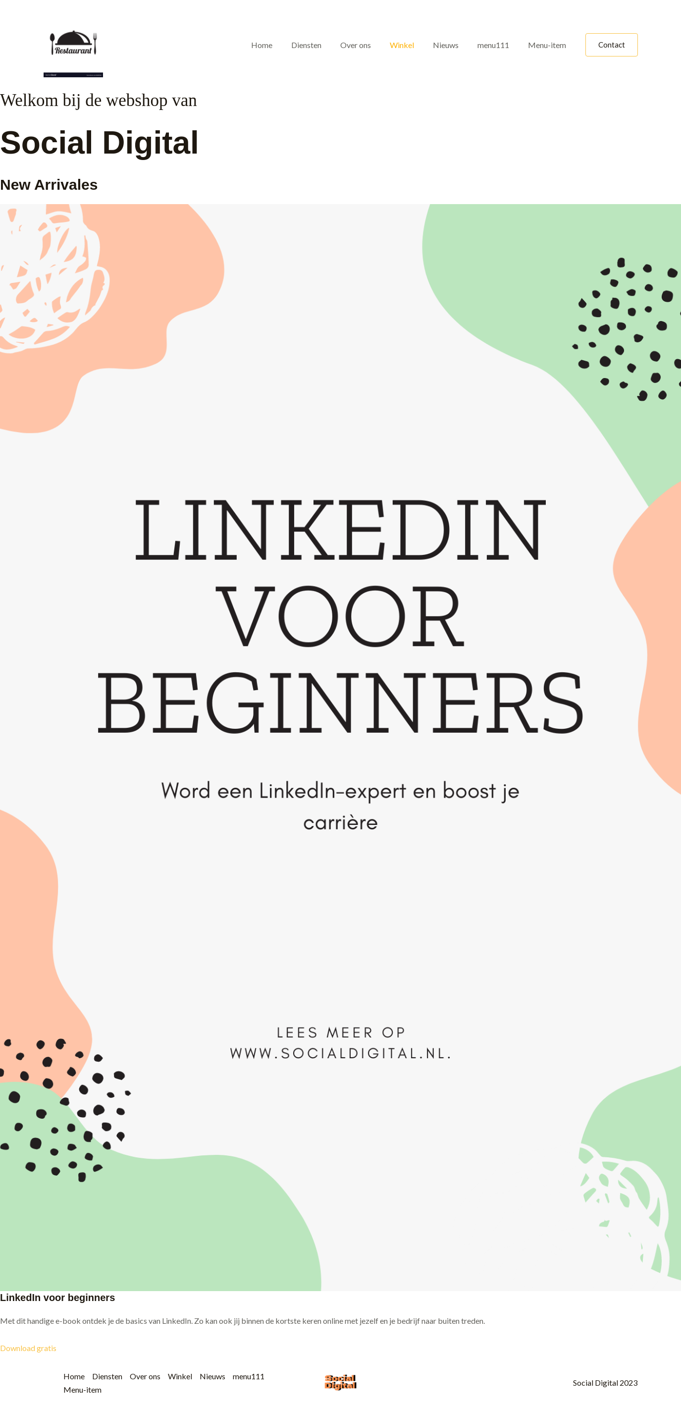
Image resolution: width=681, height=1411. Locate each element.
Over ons (369, 45)
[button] (611, 44)
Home (281, 45)
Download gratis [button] (28, 1348)
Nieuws (453, 45)
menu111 (498, 45)
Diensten (323, 45)
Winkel (412, 45)
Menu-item (548, 45)
